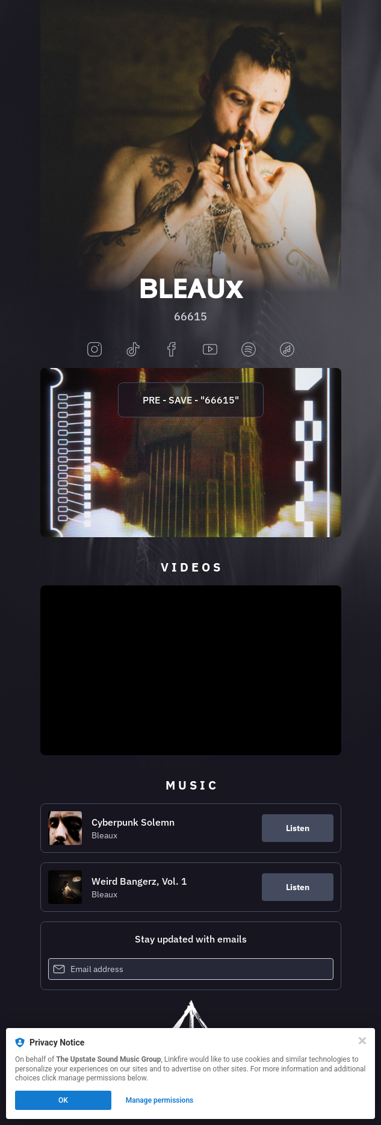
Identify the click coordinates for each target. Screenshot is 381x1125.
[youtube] (210, 350)
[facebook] (171, 350)
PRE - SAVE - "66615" (191, 400)
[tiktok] (133, 350)
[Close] (362, 1040)
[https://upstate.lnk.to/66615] (190, 452)
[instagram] (94, 350)
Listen (297, 828)
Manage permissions (160, 1100)
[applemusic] (287, 350)
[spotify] (248, 350)
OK (63, 1100)
